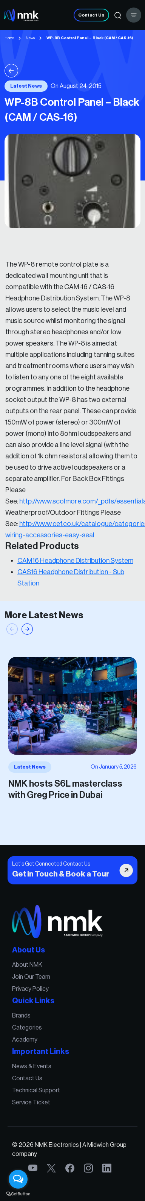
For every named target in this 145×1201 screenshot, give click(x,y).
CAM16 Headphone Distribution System (75, 555)
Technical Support (37, 1088)
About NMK (28, 968)
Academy (26, 1039)
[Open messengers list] (18, 1179)
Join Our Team (32, 979)
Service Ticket (32, 1100)
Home (9, 38)
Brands (23, 1016)
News (30, 38)
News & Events (33, 1065)
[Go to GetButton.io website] (18, 1193)
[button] (27, 632)
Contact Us (91, 15)
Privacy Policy (31, 990)
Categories (28, 1028)
